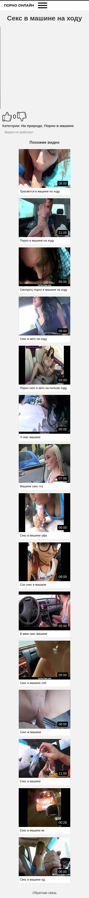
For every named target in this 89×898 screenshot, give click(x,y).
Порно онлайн (19, 5)
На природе (31, 126)
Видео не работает (19, 132)
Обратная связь (44, 893)
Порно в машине (59, 126)
